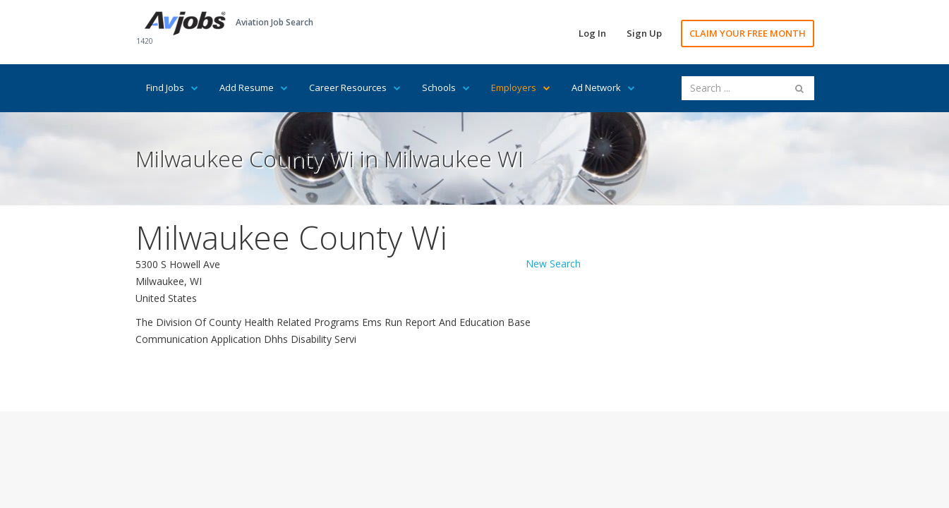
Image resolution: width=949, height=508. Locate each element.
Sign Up (644, 33)
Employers (520, 87)
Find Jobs (172, 87)
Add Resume (253, 87)
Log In (592, 33)
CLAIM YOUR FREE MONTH (747, 33)
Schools (446, 87)
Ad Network (603, 87)
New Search (553, 263)
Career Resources (355, 87)
